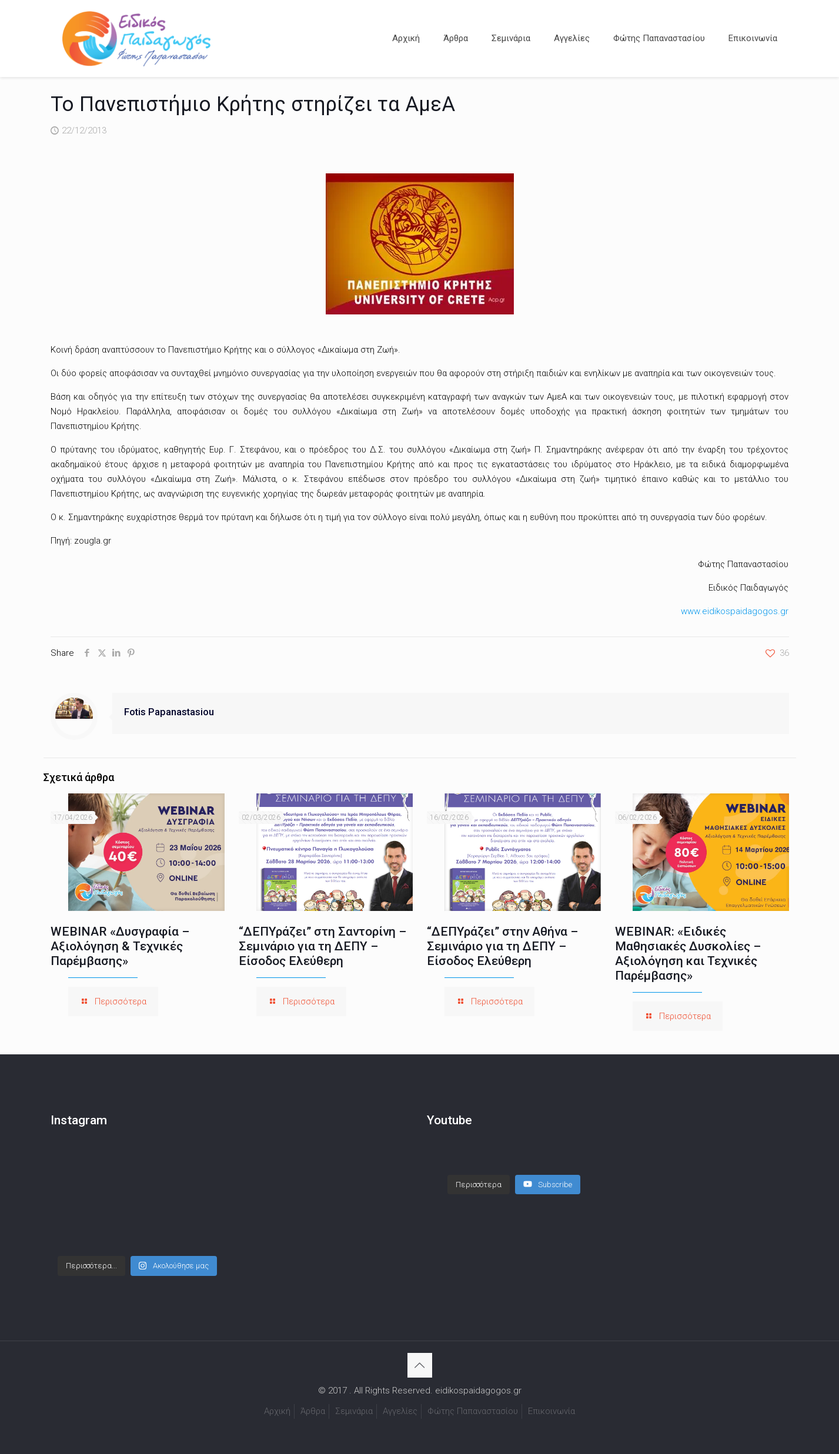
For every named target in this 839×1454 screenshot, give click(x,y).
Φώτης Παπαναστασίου (472, 1411)
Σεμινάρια (354, 1411)
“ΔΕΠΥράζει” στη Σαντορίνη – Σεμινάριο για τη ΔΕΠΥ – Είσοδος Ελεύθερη (322, 946)
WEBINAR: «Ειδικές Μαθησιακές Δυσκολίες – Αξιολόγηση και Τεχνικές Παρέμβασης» (688, 953)
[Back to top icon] (419, 1365)
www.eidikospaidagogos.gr (734, 611)
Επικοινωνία (551, 1411)
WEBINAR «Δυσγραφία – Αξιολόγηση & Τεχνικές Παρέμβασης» (120, 946)
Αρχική (277, 1411)
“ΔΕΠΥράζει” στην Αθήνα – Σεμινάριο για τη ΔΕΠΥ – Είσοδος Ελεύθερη (502, 946)
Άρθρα (312, 1411)
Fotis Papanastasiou (169, 712)
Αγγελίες (400, 1411)
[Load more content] (478, 1173)
